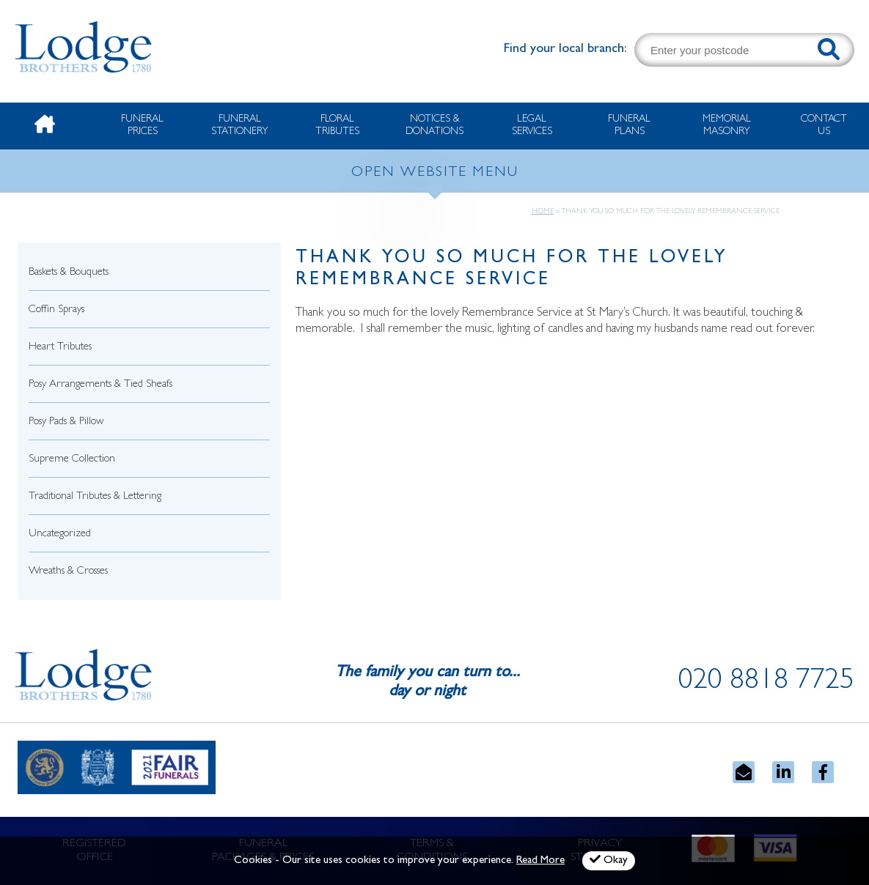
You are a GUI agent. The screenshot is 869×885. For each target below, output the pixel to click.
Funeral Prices (142, 125)
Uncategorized (60, 534)
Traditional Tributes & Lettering (95, 497)
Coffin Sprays (56, 310)
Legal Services (532, 125)
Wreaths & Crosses (68, 571)
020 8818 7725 (766, 682)
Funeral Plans (629, 125)
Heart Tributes (60, 347)
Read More (540, 861)
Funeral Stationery (239, 125)
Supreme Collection (72, 459)
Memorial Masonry (727, 125)
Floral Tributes (337, 125)
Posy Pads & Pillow (66, 422)
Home (543, 211)
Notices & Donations (434, 125)
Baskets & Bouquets (69, 272)
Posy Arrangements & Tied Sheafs (100, 384)
